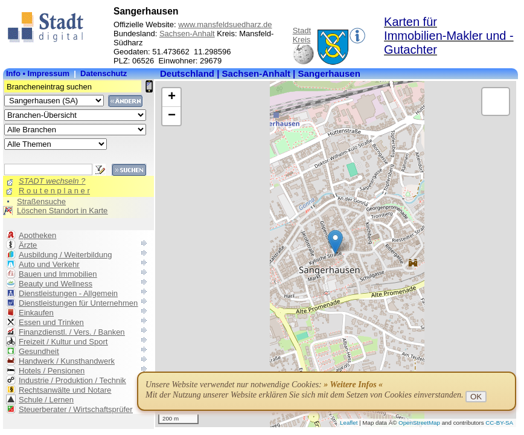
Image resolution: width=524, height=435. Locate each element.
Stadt (302, 30)
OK (476, 396)
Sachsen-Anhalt (187, 33)
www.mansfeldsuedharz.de (225, 24)
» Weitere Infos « (353, 384)
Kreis (302, 39)
